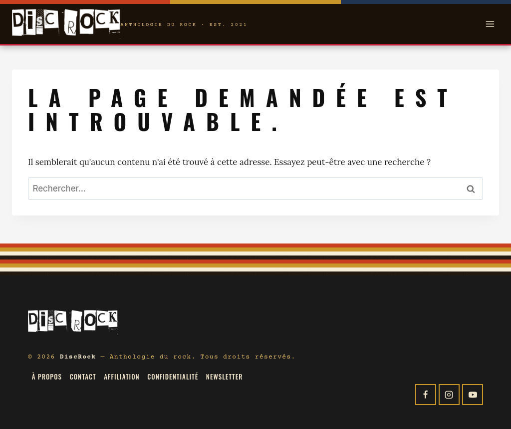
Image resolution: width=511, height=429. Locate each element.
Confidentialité (172, 377)
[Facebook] (425, 394)
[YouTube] (472, 394)
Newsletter (224, 377)
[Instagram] (449, 394)
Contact (83, 377)
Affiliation (121, 377)
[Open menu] (490, 24)
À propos (47, 377)
